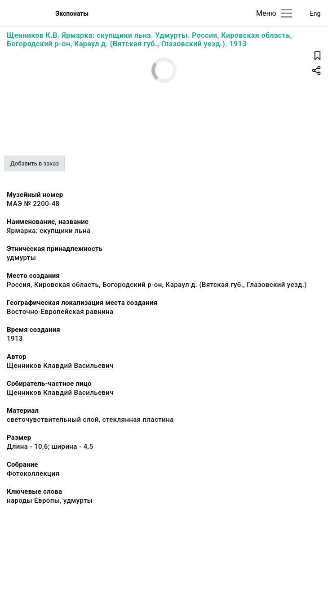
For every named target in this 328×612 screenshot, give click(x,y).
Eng (315, 13)
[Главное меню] (286, 13)
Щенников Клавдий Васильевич (60, 366)
